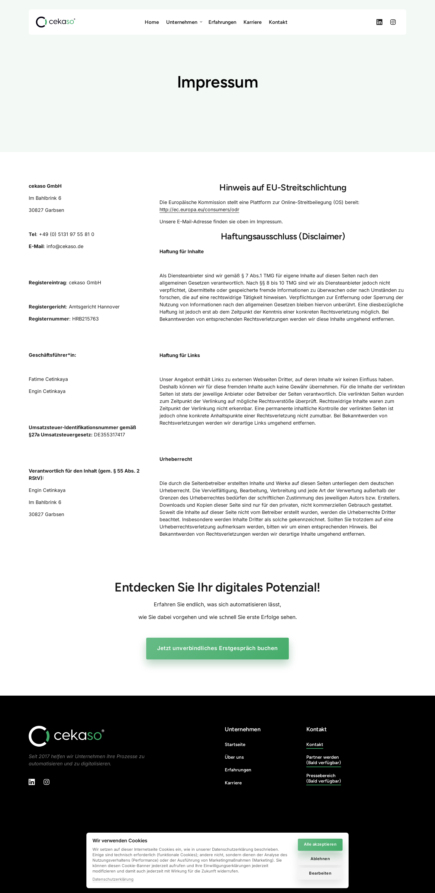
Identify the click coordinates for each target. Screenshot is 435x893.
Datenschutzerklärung (113, 879)
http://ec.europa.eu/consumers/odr (199, 209)
